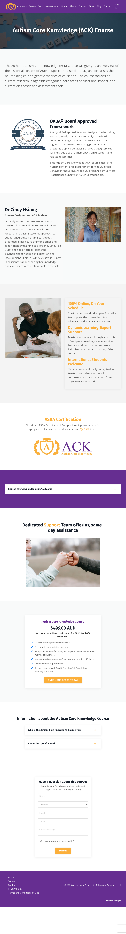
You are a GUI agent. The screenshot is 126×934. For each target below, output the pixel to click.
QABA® (88, 451)
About (71, 6)
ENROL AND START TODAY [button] (63, 703)
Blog (98, 6)
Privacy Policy (15, 916)
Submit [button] (63, 879)
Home (62, 6)
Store (91, 6)
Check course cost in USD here (79, 682)
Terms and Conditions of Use (23, 920)
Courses (81, 6)
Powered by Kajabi (113, 928)
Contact (107, 6)
